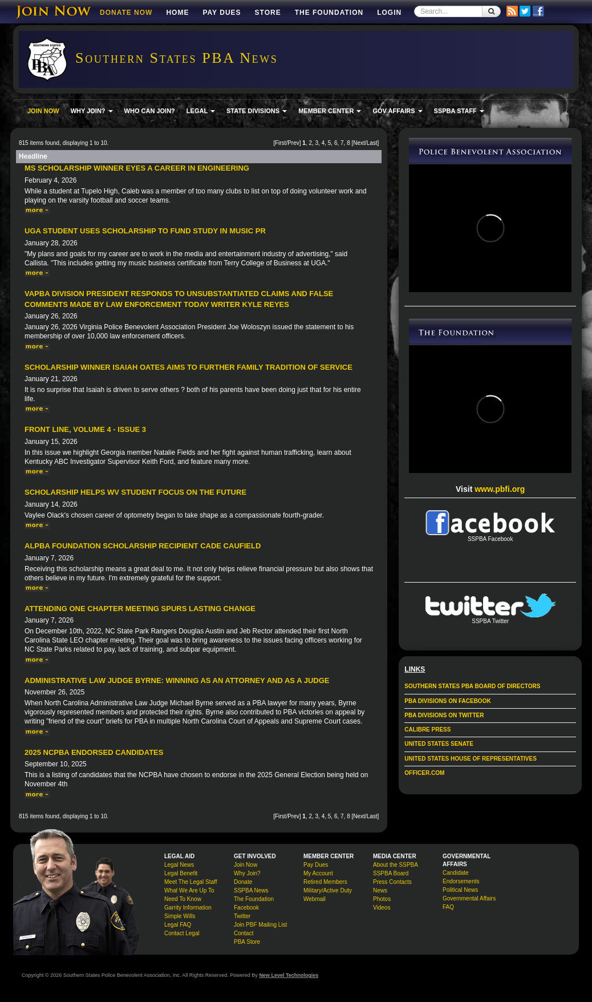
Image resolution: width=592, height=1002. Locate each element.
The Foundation (329, 13)
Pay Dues (221, 13)
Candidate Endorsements (461, 877)
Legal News (179, 865)
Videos (381, 907)
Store (268, 13)
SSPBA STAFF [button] (459, 110)
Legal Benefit (180, 873)
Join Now (245, 865)
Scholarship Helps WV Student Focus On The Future (135, 492)
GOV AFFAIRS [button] (397, 110)
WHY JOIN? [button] (92, 110)
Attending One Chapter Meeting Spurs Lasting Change (140, 608)
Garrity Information (188, 907)
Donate (243, 882)
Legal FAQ (177, 925)
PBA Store (247, 942)
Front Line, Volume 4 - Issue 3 (85, 429)
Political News (460, 890)
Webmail (314, 899)
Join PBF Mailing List (260, 925)
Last (372, 143)
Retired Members (325, 882)
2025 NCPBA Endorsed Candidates (94, 752)
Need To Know (182, 899)
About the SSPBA (395, 865)
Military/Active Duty (327, 890)
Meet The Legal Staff (190, 882)
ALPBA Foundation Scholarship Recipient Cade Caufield (143, 546)
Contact (243, 933)
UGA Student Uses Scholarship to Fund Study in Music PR (145, 231)
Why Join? (247, 873)
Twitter (242, 916)
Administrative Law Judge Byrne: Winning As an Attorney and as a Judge (177, 680)
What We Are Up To (189, 890)
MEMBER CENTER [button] (329, 110)
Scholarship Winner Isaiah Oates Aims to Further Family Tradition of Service (188, 367)
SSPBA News (251, 890)
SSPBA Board (390, 873)
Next (359, 143)
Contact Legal (182, 933)
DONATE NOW (126, 13)
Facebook (246, 907)
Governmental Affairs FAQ (469, 902)
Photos (382, 899)
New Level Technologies (288, 975)
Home (177, 13)
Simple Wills (179, 916)
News (380, 890)
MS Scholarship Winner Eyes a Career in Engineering (137, 168)
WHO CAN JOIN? (149, 110)
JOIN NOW (43, 110)
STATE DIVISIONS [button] (256, 110)
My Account (318, 873)
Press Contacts (392, 882)
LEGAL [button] (200, 110)
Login (389, 13)
